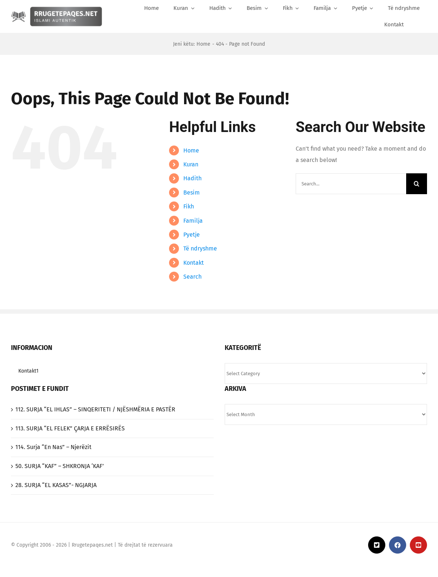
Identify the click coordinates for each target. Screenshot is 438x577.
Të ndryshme (200, 248)
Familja (193, 220)
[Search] (421, 24)
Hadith (192, 178)
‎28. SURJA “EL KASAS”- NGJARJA (56, 485)
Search (192, 276)
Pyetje (191, 234)
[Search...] (351, 183)
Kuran (190, 164)
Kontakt (193, 262)
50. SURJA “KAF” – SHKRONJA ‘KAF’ (59, 466)
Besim (191, 192)
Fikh (188, 206)
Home (191, 150)
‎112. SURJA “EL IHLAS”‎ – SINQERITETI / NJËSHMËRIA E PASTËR (95, 409)
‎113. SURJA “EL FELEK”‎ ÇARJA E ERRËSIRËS (70, 428)
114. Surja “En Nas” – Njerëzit (53, 447)
